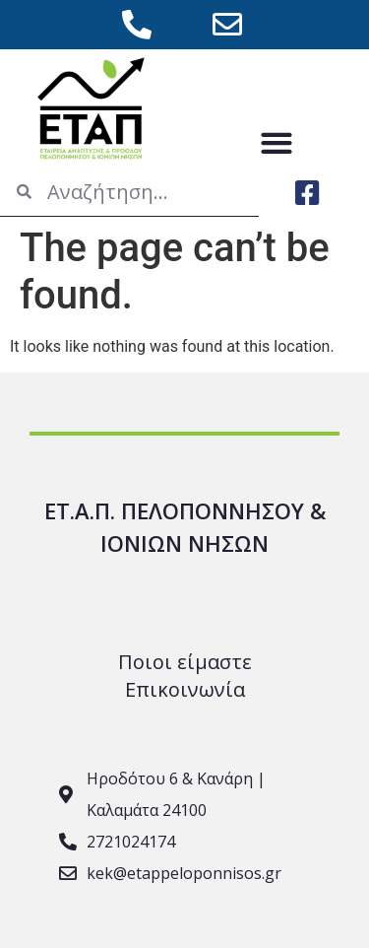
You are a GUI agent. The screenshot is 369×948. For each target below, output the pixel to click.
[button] (277, 142)
